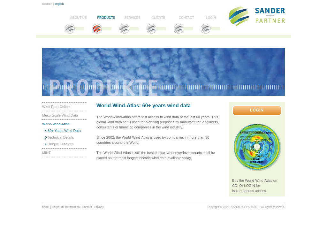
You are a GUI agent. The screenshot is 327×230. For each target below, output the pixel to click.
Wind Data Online (56, 107)
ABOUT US (78, 17)
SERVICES (132, 17)
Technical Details (61, 137)
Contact (87, 207)
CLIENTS (158, 17)
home (45, 207)
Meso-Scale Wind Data (60, 115)
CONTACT (186, 17)
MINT (46, 153)
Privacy (99, 207)
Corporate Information (66, 207)
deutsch (47, 3)
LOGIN (211, 17)
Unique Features (60, 144)
